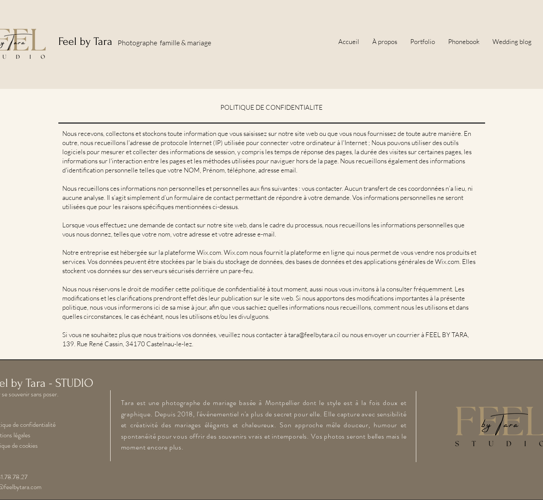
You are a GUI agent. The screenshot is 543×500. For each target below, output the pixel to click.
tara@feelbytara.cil (314, 335)
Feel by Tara (85, 41)
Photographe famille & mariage (164, 42)
